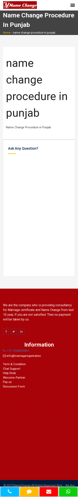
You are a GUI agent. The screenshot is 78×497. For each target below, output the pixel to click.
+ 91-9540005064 (16, 350)
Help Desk (9, 373)
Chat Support (11, 368)
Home (6, 32)
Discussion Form (14, 386)
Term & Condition (14, 364)
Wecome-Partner (14, 377)
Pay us (7, 382)
